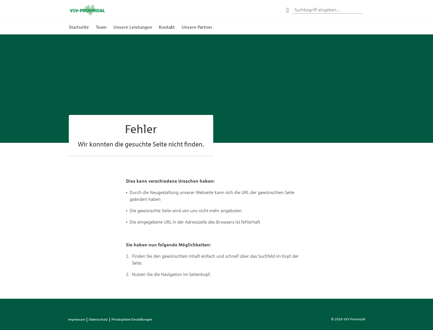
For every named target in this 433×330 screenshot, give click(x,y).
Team (101, 27)
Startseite (79, 27)
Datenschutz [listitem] (98, 319)
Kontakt (167, 27)
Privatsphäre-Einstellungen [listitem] (131, 319)
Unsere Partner (197, 27)
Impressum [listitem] (76, 319)
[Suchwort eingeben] (327, 10)
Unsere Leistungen (132, 27)
